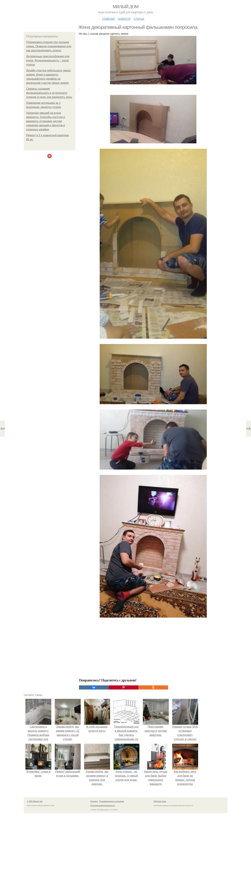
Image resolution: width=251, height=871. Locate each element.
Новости (124, 18)
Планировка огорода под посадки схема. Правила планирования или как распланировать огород (48, 46)
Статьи (139, 18)
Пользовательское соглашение (111, 801)
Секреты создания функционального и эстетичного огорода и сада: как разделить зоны (49, 93)
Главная (108, 18)
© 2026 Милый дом (34, 801)
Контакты (94, 801)
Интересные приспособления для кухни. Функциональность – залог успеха (47, 60)
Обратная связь (160, 801)
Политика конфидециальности (102, 805)
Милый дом (125, 6)
